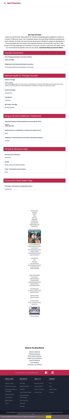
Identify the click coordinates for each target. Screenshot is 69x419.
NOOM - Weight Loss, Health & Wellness (15, 164)
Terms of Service (39, 389)
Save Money (8, 397)
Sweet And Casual (34, 285)
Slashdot (34, 212)
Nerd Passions (14, 3)
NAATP (6, 133)
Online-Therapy (9, 82)
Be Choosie (34, 277)
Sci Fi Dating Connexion (34, 253)
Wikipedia (34, 219)
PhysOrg (34, 261)
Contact (51, 392)
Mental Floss (34, 226)
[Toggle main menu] (5, 3)
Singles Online (34, 280)
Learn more (41, 417)
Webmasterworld (34, 224)
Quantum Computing (34, 365)
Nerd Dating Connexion (34, 249)
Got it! (48, 417)
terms (33, 414)
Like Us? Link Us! (34, 315)
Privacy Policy (38, 392)
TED (34, 260)
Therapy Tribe (8, 93)
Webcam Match (34, 297)
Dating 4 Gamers (34, 255)
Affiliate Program (24, 386)
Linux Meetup (34, 362)
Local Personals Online (34, 282)
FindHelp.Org (8, 189)
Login (11, 383)
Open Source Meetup (34, 358)
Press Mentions (38, 386)
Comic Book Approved (34, 290)
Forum (7, 403)
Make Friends (53, 389)
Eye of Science (34, 263)
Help (50, 386)
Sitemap (22, 406)
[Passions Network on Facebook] (46, 373)
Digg (34, 216)
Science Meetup (34, 352)
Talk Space (8, 100)
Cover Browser (34, 266)
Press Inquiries (24, 400)
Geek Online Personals (34, 246)
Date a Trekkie (34, 251)
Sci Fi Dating (34, 248)
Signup (7, 383)
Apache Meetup (34, 360)
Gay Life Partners (34, 278)
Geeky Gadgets (34, 268)
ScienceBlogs (34, 223)
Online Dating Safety (25, 392)
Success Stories (38, 383)
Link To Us (22, 403)
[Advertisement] (34, 19)
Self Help (22, 389)
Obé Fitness (8, 157)
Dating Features (9, 394)
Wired (34, 214)
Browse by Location (10, 386)
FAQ (50, 383)
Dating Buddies (34, 284)
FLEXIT (6, 172)
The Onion (34, 304)
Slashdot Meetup (34, 354)
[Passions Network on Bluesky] (52, 373)
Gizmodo (34, 217)
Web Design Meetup (34, 356)
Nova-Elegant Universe (34, 265)
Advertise (22, 383)
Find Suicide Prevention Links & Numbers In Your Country (19, 67)
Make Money (8, 400)
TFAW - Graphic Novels (34, 302)
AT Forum (7, 140)
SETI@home (34, 221)
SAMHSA (7, 124)
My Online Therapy (9, 107)
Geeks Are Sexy (34, 292)
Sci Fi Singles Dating (34, 243)
